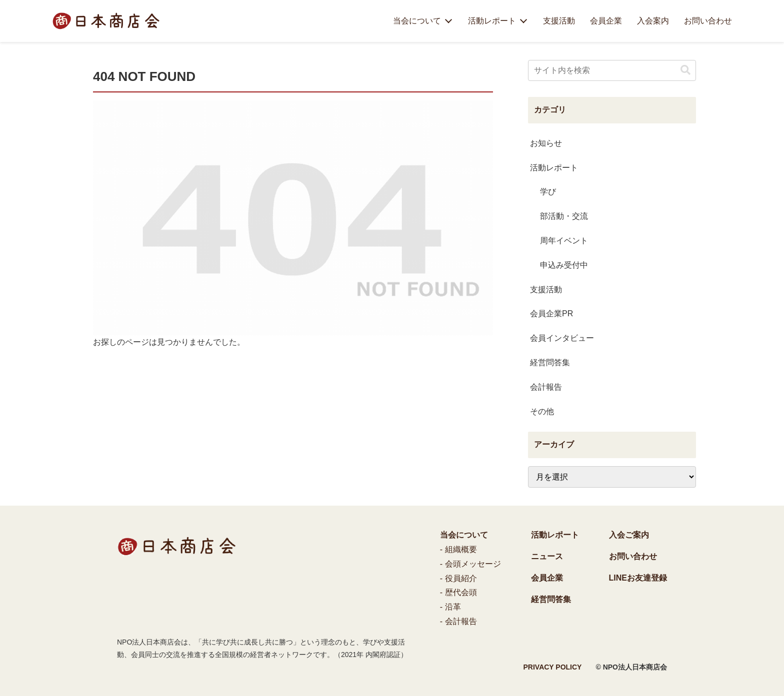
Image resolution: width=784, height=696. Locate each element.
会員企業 (606, 20)
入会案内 (653, 20)
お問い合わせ (708, 20)
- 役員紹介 (458, 578)
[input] (612, 70)
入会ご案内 (629, 535)
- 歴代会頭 (458, 592)
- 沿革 (450, 607)
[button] (685, 70)
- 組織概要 (458, 549)
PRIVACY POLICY (553, 667)
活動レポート (492, 20)
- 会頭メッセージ (470, 564)
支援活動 (559, 20)
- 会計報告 (458, 621)
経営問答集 (551, 599)
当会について (417, 20)
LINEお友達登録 (638, 578)
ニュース (547, 556)
